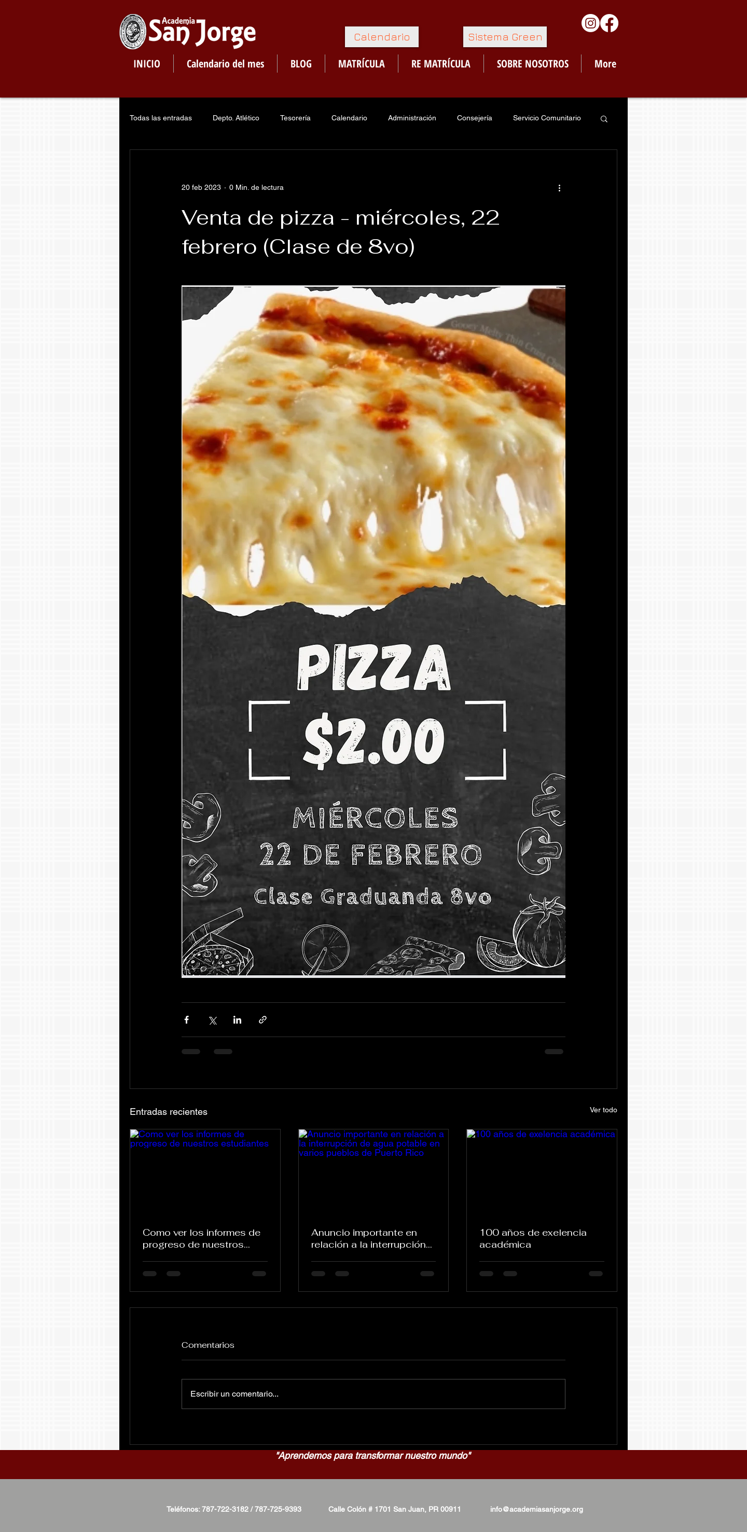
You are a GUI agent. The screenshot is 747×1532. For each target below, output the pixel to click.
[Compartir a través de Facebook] (186, 1020)
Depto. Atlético (236, 118)
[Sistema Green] (505, 36)
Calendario (349, 118)
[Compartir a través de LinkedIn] (237, 1020)
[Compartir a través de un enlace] (263, 1020)
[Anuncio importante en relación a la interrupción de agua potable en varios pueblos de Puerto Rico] (374, 1171)
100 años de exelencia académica (533, 1238)
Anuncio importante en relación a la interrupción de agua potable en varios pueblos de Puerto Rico (371, 1238)
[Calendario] (382, 36)
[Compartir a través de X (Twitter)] (212, 1020)
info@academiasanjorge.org (536, 1509)
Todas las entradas (161, 118)
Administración (412, 118)
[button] (604, 118)
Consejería (474, 118)
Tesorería (295, 118)
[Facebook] (609, 23)
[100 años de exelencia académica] (542, 1171)
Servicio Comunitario (547, 118)
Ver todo (603, 1110)
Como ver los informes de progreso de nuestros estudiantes (201, 1238)
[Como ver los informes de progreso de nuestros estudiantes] (205, 1171)
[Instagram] (591, 23)
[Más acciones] (559, 187)
